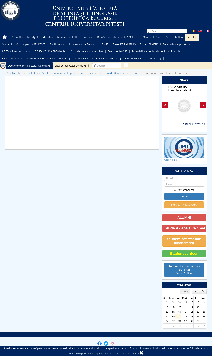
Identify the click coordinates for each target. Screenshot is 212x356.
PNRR (105, 44)
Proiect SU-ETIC (149, 44)
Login (184, 196)
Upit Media (170, 159)
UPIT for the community (16, 51)
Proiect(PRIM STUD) (124, 44)
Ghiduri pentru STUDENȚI (30, 44)
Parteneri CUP (133, 58)
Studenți (7, 44)
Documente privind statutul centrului (29, 65)
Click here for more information (121, 353)
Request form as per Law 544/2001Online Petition (184, 270)
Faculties (192, 37)
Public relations (59, 44)
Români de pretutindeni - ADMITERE (118, 37)
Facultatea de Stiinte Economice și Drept (49, 73)
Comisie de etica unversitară (87, 51)
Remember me (184, 189)
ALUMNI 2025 (154, 58)
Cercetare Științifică (87, 73)
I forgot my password (184, 204)
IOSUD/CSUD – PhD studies (50, 51)
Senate (147, 37)
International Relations (85, 44)
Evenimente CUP (117, 51)
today (185, 291)
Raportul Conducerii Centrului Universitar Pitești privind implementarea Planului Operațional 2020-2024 (61, 58)
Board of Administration (169, 37)
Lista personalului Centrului (70, 65)
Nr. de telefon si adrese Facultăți (58, 37)
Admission (87, 37)
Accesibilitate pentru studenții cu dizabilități (157, 51)
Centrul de (135, 73)
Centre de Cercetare (113, 73)
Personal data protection (177, 44)
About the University (23, 37)
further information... (194, 123)
